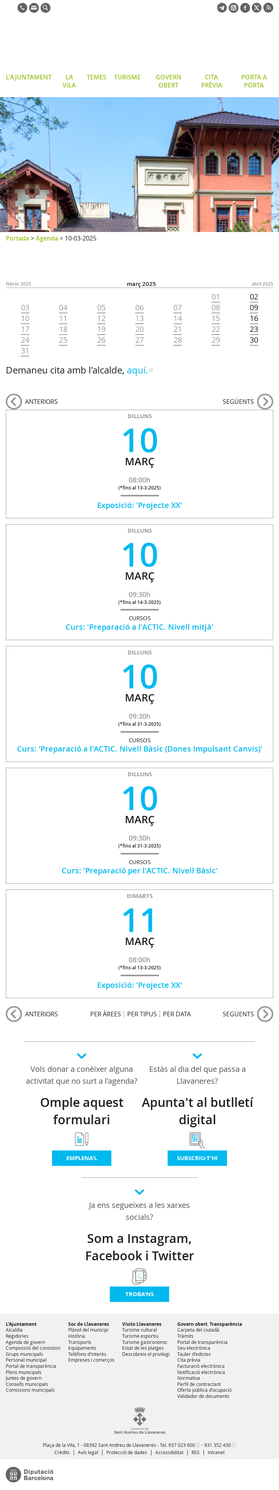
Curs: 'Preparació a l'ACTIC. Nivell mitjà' (139, 627)
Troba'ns (139, 1294)
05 (101, 308)
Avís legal (88, 1452)
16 (254, 318)
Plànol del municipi (88, 1330)
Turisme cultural (139, 1330)
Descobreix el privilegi (146, 1354)
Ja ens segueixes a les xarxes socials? (139, 1211)
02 (254, 297)
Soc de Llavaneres (88, 1324)
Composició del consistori (33, 1348)
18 (63, 329)
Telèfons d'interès (87, 1354)
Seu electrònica (193, 1348)
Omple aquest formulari (82, 1111)
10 (25, 318)
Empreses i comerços (91, 1360)
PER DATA (177, 1013)
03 (25, 308)
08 (216, 308)
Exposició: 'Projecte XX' (139, 505)
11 (63, 318)
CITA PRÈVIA (211, 81)
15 (216, 318)
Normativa (188, 1378)
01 (216, 297)
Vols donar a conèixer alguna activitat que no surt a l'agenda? (82, 1075)
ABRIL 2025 (262, 284)
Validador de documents (203, 1396)
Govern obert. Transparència (209, 1324)
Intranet (216, 1452)
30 (254, 340)
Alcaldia (14, 1330)
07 (177, 308)
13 (139, 318)
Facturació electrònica (201, 1366)
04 (63, 308)
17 (25, 329)
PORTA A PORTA (254, 81)
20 (139, 329)
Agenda (47, 238)
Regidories (17, 1336)
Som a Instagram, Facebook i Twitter (139, 1247)
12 (101, 318)
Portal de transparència (31, 1366)
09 (254, 308)
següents (238, 401)
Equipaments (82, 1348)
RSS (196, 1452)
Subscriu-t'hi (197, 1158)
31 (25, 351)
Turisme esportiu (140, 1336)
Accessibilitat (169, 1452)
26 (101, 340)
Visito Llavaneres (141, 1324)
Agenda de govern (25, 1342)
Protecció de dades (126, 1452)
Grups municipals (24, 1354)
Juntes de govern (24, 1378)
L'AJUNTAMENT (29, 77)
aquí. (137, 370)
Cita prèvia (188, 1360)
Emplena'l (81, 1158)
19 (101, 329)
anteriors (41, 401)
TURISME (127, 77)
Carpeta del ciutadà (198, 1330)
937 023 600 (181, 1445)
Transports (79, 1342)
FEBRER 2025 (18, 284)
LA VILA (69, 81)
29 (216, 340)
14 (177, 318)
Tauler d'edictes (194, 1354)
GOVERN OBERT (169, 81)
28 (177, 340)
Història (76, 1336)
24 (25, 340)
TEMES (96, 77)
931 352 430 (217, 1445)
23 (254, 329)
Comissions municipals (30, 1390)
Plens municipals (24, 1372)
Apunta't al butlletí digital (197, 1111)
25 (63, 340)
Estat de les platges (143, 1348)
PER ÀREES (105, 1013)
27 (139, 340)
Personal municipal (26, 1360)
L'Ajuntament (21, 1324)
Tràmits (185, 1336)
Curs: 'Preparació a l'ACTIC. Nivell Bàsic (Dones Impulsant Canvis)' (139, 748)
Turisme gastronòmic (145, 1342)
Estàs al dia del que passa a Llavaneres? (197, 1075)
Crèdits (62, 1452)
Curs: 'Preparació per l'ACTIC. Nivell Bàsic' (140, 870)
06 (139, 308)
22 (216, 329)
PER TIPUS (142, 1013)
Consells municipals (27, 1384)
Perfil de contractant (199, 1384)
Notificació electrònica (201, 1372)
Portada (17, 238)
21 (177, 329)
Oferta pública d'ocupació (204, 1390)
